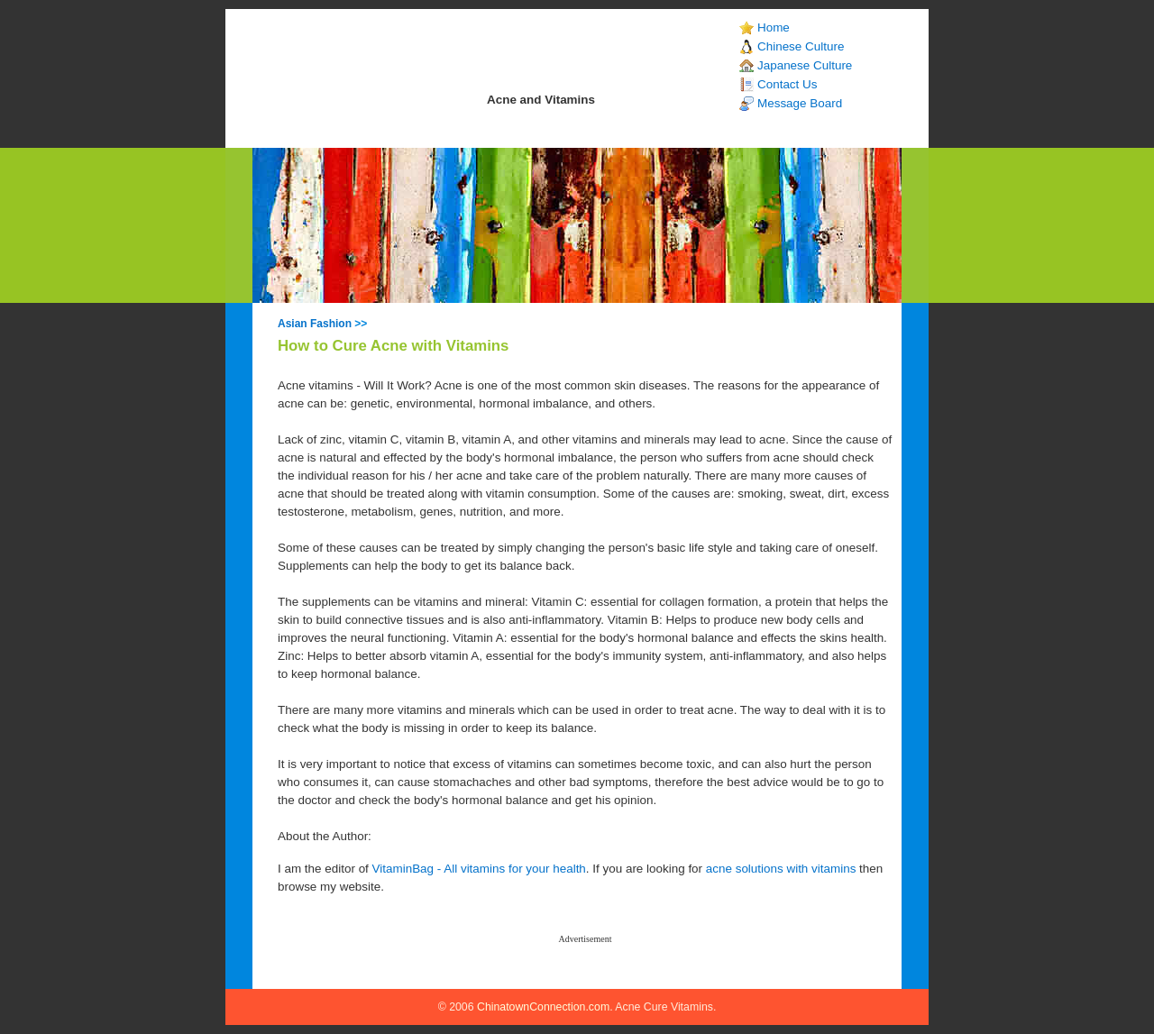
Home (773, 27)
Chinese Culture (800, 46)
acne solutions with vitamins (781, 868)
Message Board (799, 103)
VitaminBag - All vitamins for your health (479, 868)
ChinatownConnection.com (543, 1007)
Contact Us (787, 84)
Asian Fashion (315, 323)
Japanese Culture (804, 65)
